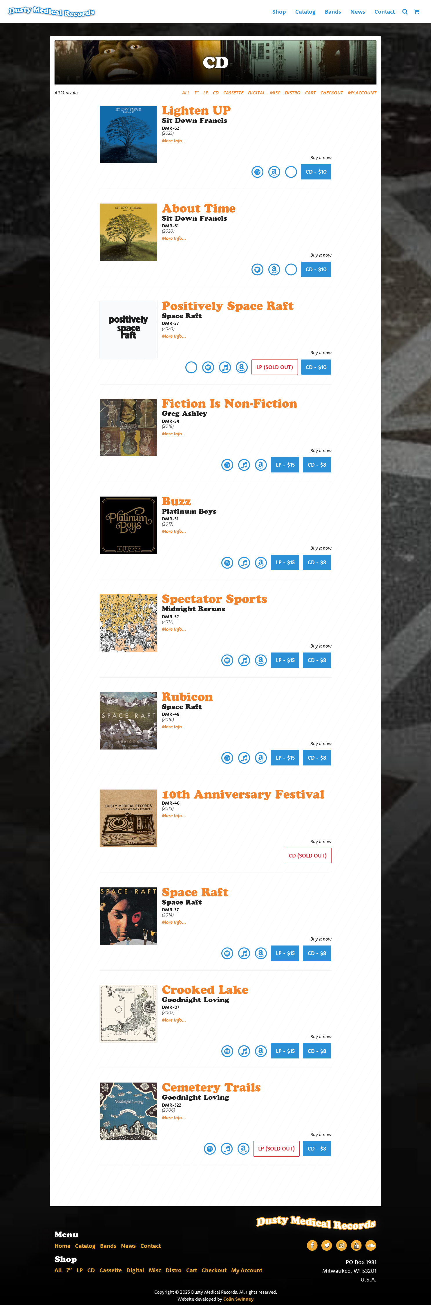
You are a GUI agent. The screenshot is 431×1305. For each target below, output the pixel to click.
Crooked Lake (205, 988)
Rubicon (187, 696)
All (186, 93)
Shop (279, 11)
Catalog (305, 11)
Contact (384, 11)
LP (205, 93)
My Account (362, 93)
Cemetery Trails (211, 1085)
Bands (333, 11)
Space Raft (195, 890)
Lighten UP (196, 110)
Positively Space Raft (228, 306)
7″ (196, 93)
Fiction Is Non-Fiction (229, 403)
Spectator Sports (214, 598)
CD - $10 (316, 171)
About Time (199, 208)
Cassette (233, 93)
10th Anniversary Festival (243, 793)
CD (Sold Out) (308, 854)
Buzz (176, 500)
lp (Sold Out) (274, 366)
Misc (275, 93)
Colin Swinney (238, 1297)
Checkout (331, 93)
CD (216, 93)
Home (62, 1244)
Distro (292, 93)
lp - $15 (285, 464)
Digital (256, 93)
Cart (310, 93)
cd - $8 (317, 464)
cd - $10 (316, 366)
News (357, 11)
